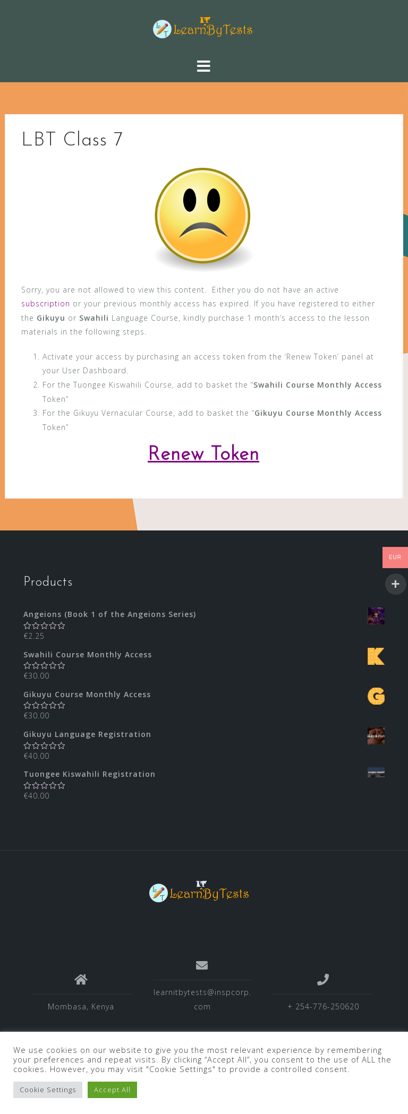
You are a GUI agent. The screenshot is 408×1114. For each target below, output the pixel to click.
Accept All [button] (112, 1089)
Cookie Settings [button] (48, 1089)
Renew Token (203, 455)
